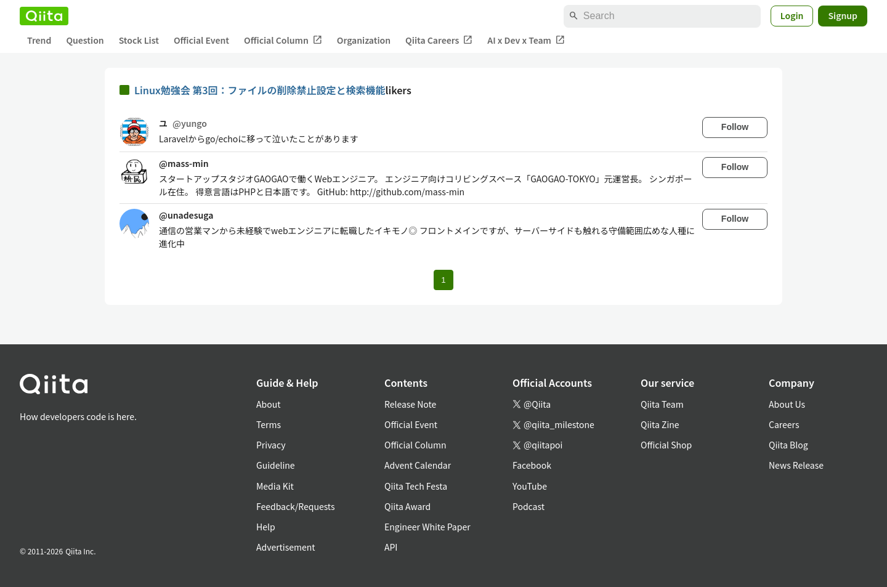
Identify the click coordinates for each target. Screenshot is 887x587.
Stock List (139, 40)
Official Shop (666, 445)
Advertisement (285, 547)
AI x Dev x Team (526, 40)
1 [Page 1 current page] (443, 280)
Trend (39, 40)
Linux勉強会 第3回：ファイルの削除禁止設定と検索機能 (260, 90)
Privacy (270, 445)
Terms (268, 424)
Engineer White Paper (427, 526)
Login (792, 15)
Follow (734, 127)
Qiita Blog (788, 445)
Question (84, 40)
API (390, 547)
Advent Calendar (417, 465)
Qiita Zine (660, 424)
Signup (842, 15)
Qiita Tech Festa (415, 486)
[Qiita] (44, 16)
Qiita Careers (438, 40)
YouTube (529, 486)
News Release (796, 465)
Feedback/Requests (295, 506)
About (268, 404)
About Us (787, 404)
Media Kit (275, 486)
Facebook (531, 465)
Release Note (410, 404)
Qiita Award (407, 506)
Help (265, 526)
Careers (784, 424)
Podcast (528, 506)
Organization (364, 40)
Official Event (201, 40)
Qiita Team (662, 404)
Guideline (275, 465)
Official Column (283, 40)
